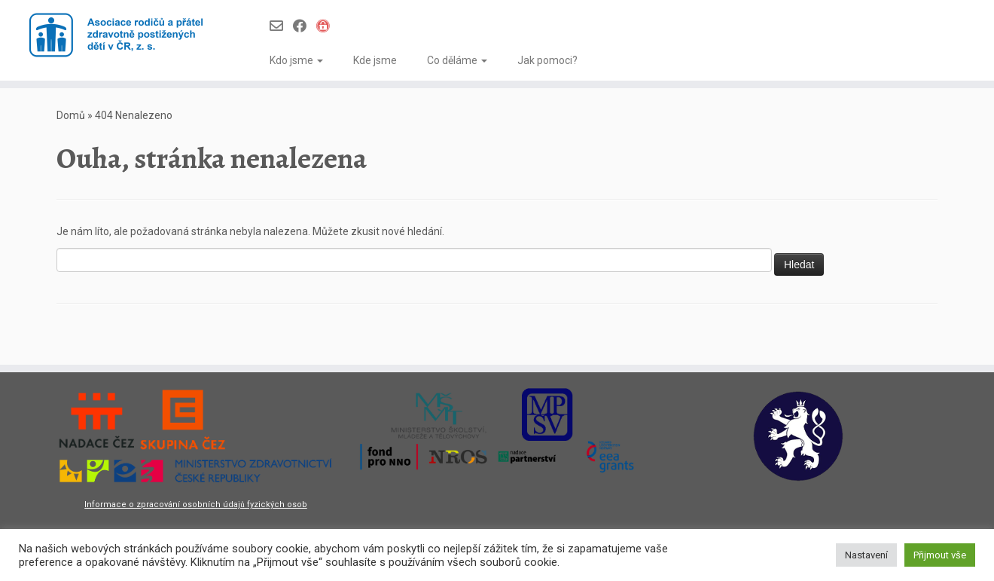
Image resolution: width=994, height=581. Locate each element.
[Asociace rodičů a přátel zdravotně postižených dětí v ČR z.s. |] (115, 36)
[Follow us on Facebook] (304, 26)
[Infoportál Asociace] (328, 26)
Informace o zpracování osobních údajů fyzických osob (195, 504)
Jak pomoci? (547, 60)
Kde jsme (375, 60)
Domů (70, 115)
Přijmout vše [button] (939, 555)
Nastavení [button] (866, 555)
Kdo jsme (296, 60)
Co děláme (457, 60)
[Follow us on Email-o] (281, 26)
